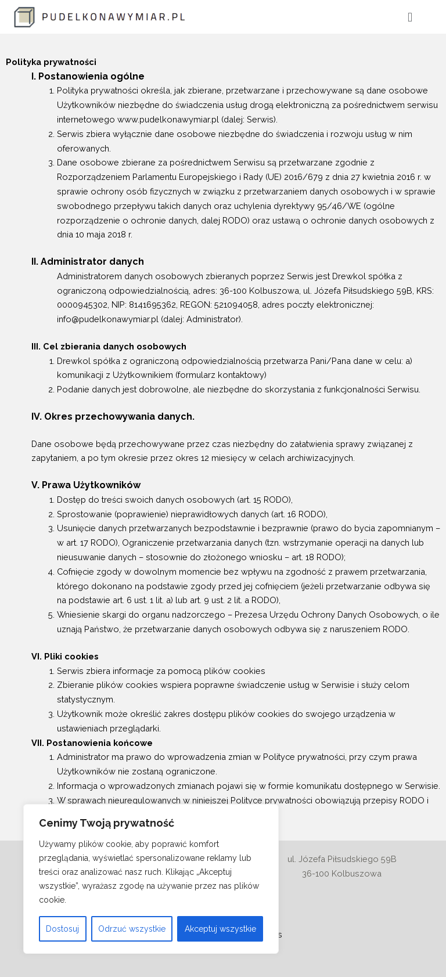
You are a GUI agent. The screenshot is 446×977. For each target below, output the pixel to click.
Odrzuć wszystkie (132, 928)
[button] (409, 17)
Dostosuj (62, 928)
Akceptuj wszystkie (220, 928)
